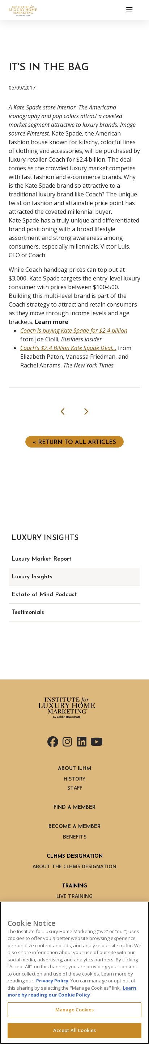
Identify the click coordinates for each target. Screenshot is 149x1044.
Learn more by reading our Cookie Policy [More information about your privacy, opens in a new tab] (72, 991)
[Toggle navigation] (129, 10)
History (74, 778)
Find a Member (74, 807)
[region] (74, 973)
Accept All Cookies (74, 1030)
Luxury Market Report (42, 559)
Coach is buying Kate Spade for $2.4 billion (73, 330)
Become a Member (74, 826)
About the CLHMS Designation (74, 866)
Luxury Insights (32, 577)
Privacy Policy (52, 980)
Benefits (74, 836)
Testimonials (28, 612)
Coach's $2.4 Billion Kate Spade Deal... (68, 348)
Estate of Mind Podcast (44, 595)
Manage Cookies (74, 1009)
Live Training (74, 896)
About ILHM (74, 768)
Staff (74, 787)
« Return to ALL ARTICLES (74, 442)
